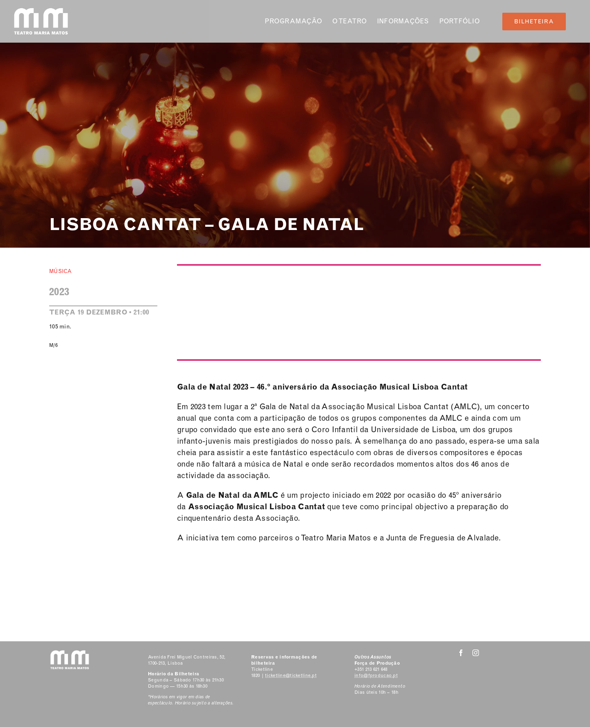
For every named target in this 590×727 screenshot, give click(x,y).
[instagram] (475, 653)
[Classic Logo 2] (41, 11)
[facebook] (461, 653)
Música (60, 271)
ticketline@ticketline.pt (291, 675)
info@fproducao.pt (376, 675)
